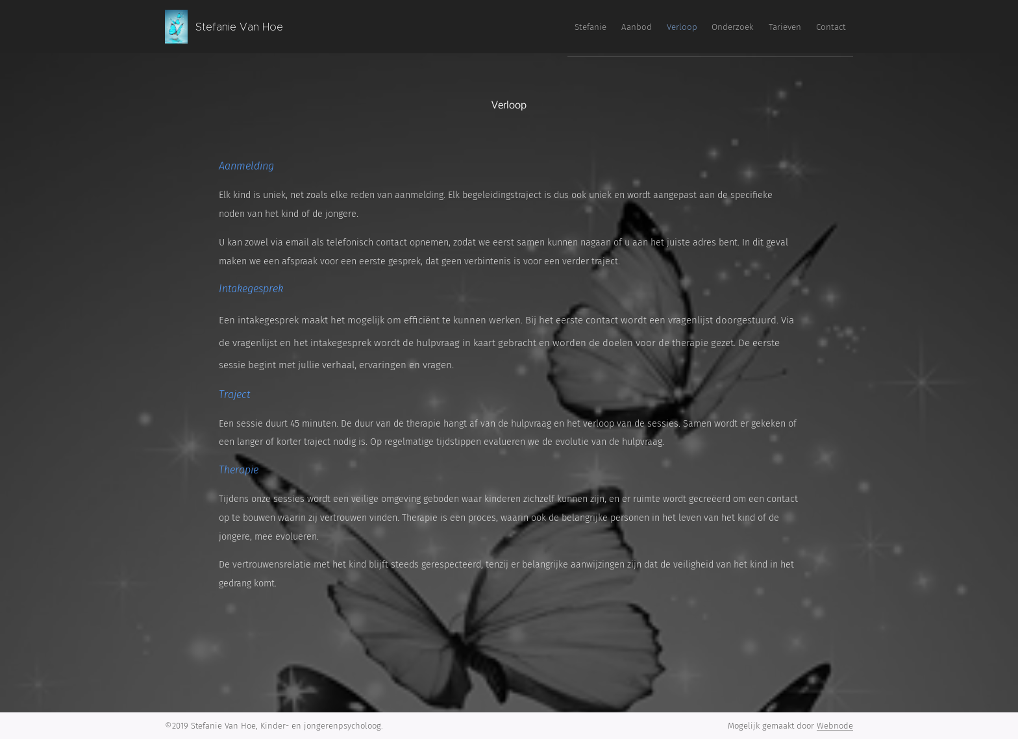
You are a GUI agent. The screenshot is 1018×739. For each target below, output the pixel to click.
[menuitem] (724, 26)
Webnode (835, 726)
